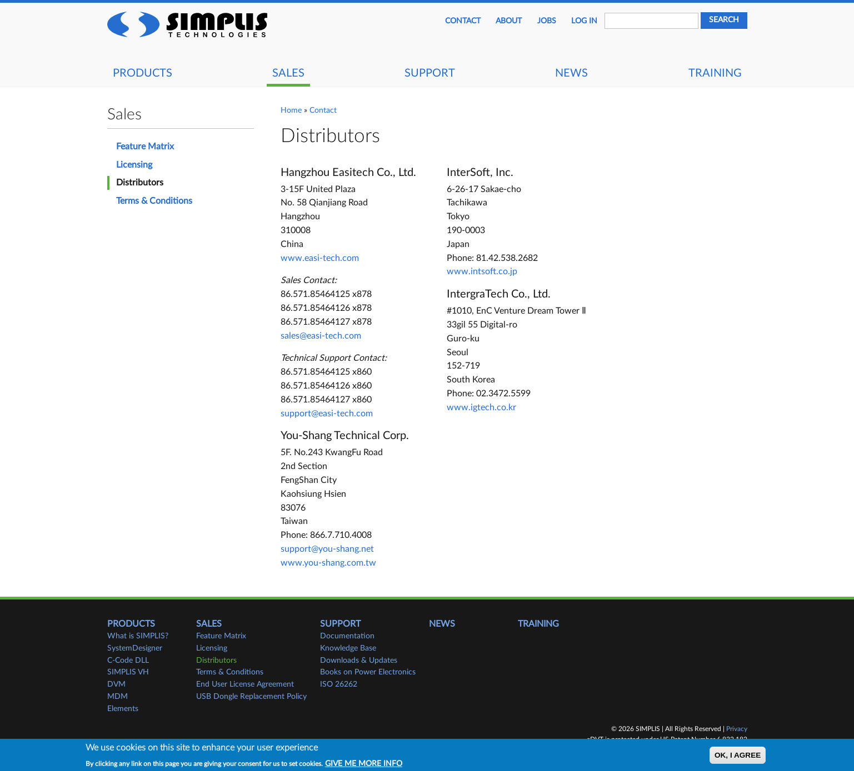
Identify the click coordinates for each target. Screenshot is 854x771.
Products (142, 73)
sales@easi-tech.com (321, 335)
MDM (117, 697)
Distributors (139, 182)
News (571, 73)
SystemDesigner (134, 648)
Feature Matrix (145, 146)
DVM (116, 684)
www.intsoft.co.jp (482, 271)
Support (429, 73)
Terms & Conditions (154, 200)
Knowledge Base (348, 648)
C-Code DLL (128, 660)
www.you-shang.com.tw (328, 562)
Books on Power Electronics (368, 672)
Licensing (134, 164)
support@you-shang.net (327, 549)
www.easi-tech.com (320, 258)
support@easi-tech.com (327, 413)
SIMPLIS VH (128, 672)
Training (715, 73)
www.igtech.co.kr (481, 407)
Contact (463, 21)
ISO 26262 (338, 684)
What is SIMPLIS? (137, 636)
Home (291, 110)
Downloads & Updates (358, 660)
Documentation (347, 636)
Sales (288, 73)
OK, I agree (738, 757)
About (509, 21)
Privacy (736, 728)
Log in (584, 21)
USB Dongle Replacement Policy (251, 697)
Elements (122, 709)
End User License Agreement (245, 684)
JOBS (546, 21)
